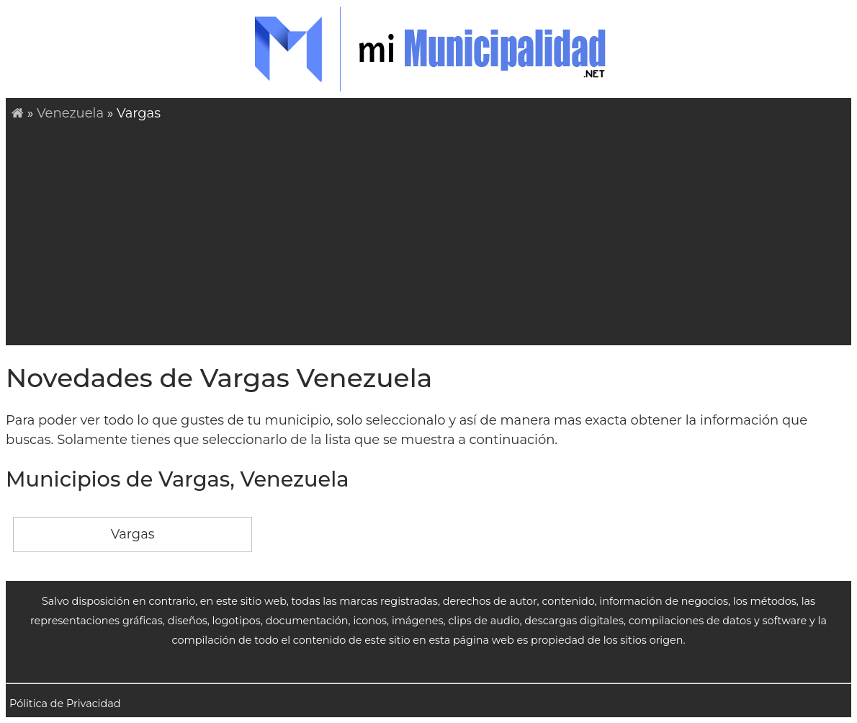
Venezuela (70, 113)
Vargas (133, 534)
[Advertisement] (434, 231)
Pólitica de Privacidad (65, 703)
